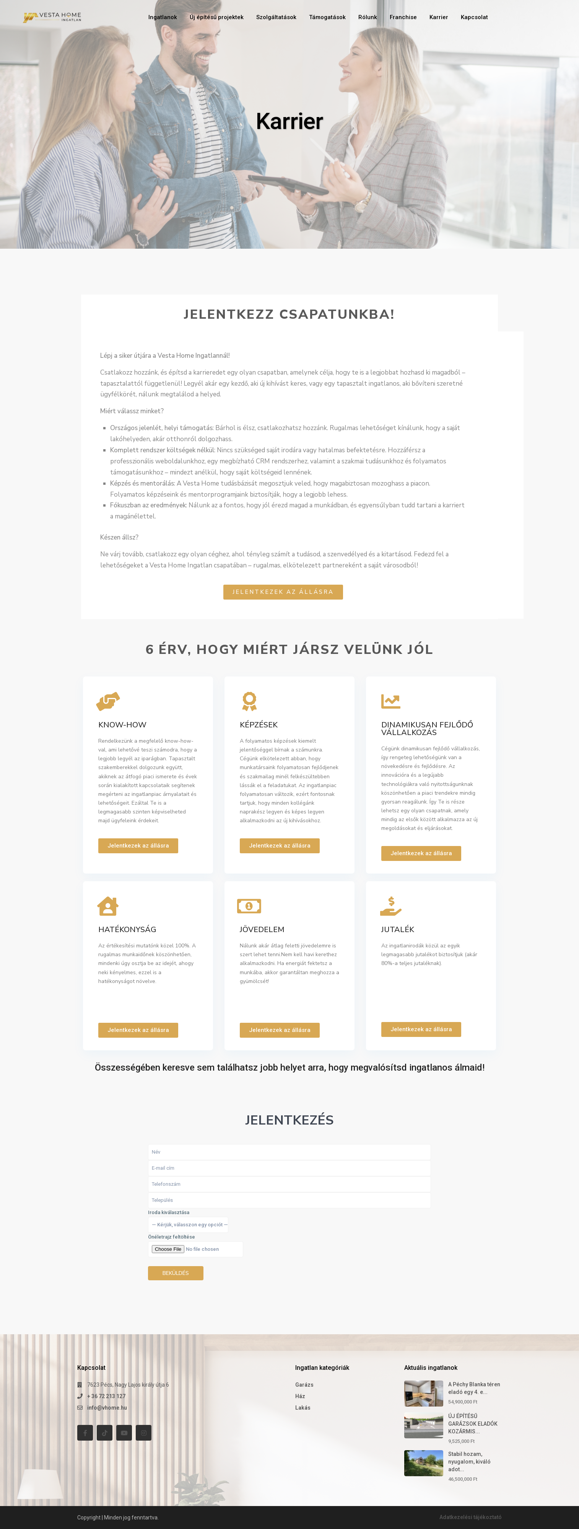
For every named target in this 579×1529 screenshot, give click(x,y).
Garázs (304, 1385)
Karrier (438, 17)
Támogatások (327, 17)
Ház (300, 1396)
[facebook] (85, 1433)
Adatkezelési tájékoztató (470, 1517)
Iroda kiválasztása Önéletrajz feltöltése (195, 1245)
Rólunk (367, 17)
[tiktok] (104, 1433)
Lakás (303, 1408)
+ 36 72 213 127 (106, 1396)
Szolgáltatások (276, 17)
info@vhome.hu (107, 1408)
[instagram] (143, 1433)
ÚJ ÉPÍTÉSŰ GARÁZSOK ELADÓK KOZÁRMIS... (473, 1423)
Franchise (403, 17)
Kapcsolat (474, 17)
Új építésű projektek (217, 17)
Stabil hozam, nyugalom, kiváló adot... (469, 1461)
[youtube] (124, 1433)
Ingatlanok (162, 17)
